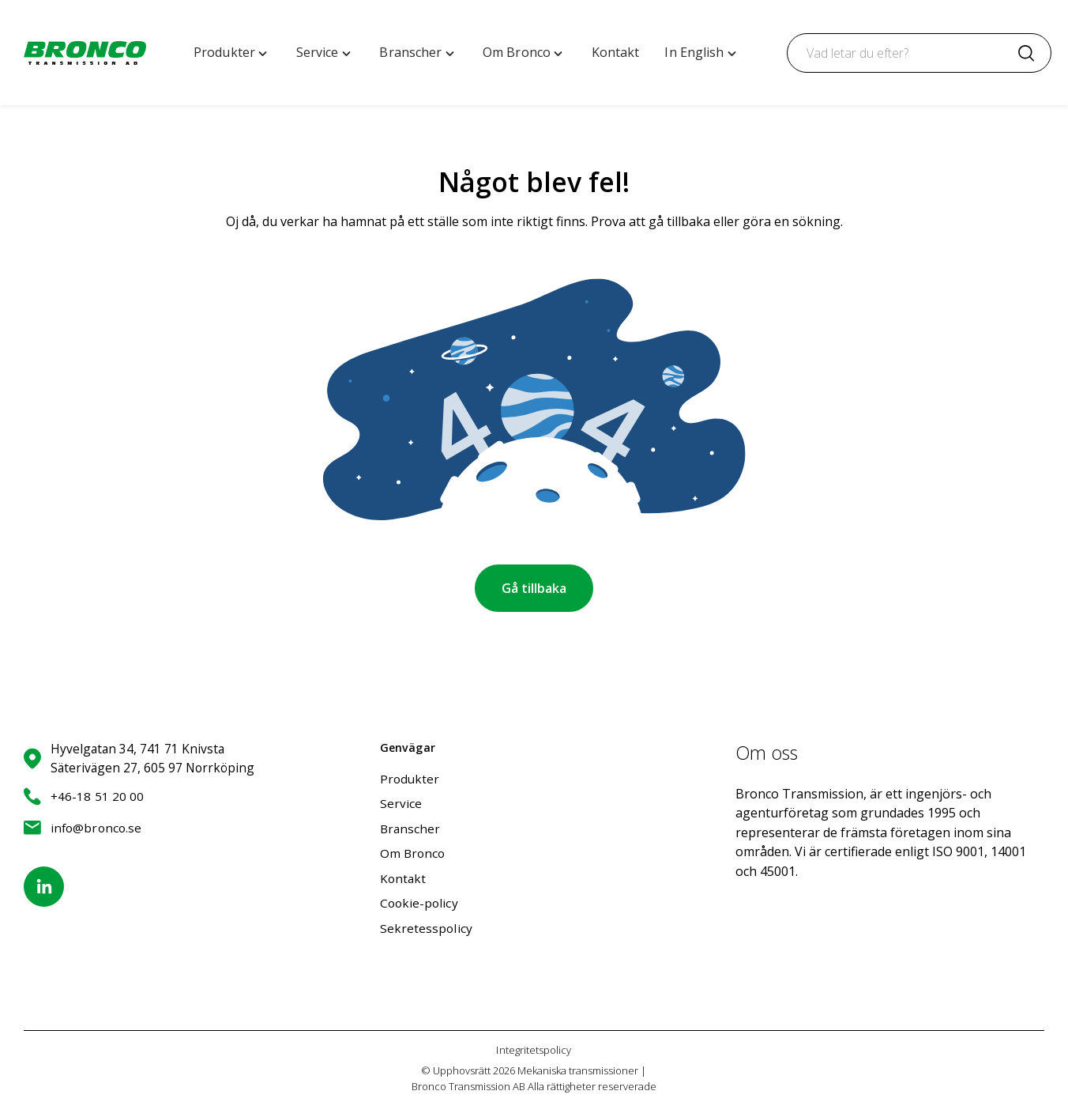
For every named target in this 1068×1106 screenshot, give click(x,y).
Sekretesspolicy (426, 927)
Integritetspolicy (533, 1050)
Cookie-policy (419, 902)
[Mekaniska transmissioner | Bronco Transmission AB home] (85, 53)
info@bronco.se (83, 826)
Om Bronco (413, 852)
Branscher (410, 827)
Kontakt (403, 877)
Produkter (410, 776)
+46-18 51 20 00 (84, 795)
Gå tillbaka (534, 588)
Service (401, 801)
